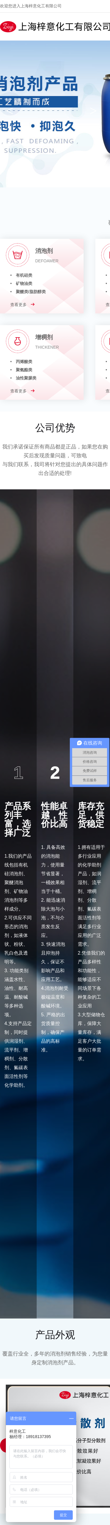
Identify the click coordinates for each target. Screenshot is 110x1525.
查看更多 (22, 304)
